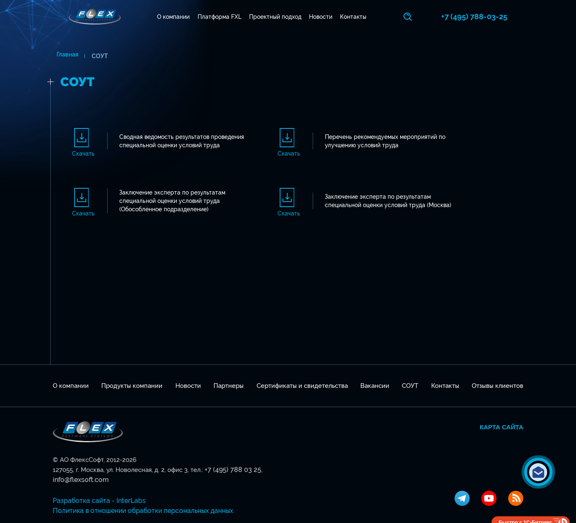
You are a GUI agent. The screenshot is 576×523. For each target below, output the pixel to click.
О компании (175, 16)
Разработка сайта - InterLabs (95, 488)
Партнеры (228, 383)
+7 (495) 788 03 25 (230, 468)
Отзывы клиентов (497, 383)
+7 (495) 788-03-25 (490, 16)
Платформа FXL (221, 16)
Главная (64, 56)
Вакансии (374, 383)
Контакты (355, 16)
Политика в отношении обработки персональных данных (139, 498)
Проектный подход (277, 16)
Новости (322, 16)
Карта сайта (501, 425)
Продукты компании (131, 383)
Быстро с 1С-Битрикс (525, 510)
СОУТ (410, 383)
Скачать (83, 153)
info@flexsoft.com (285, 468)
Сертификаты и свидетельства (302, 383)
